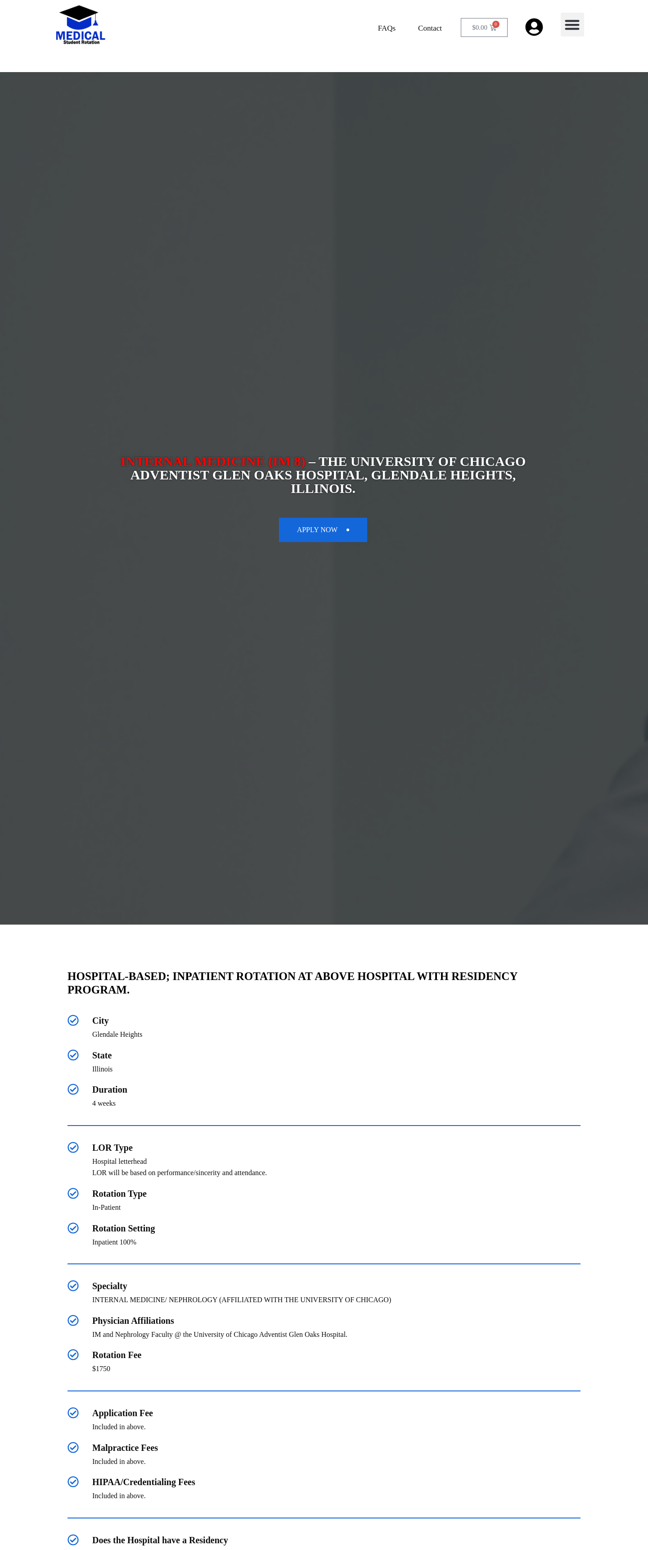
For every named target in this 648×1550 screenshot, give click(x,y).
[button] (573, 24)
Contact (430, 28)
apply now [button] (323, 529)
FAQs (387, 28)
